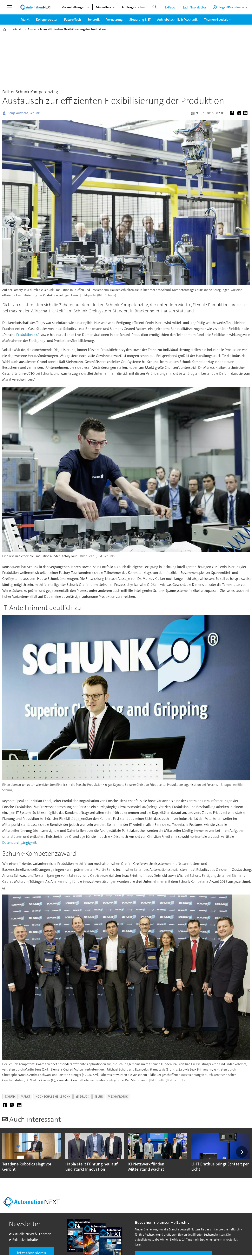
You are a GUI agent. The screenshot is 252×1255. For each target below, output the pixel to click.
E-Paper (171, 7)
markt (25, 1096)
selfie (98, 1096)
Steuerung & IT (140, 19)
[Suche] (154, 7)
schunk (10, 1096)
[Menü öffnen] (9, 7)
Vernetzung (114, 19)
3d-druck (82, 1096)
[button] (241, 1152)
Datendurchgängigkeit (19, 842)
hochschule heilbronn (53, 1096)
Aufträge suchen (133, 7)
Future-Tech (72, 19)
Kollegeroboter (47, 19)
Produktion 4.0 (27, 334)
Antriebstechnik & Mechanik (177, 19)
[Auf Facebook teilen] (233, 113)
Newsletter (198, 7)
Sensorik (93, 19)
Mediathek (103, 7)
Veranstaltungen (73, 7)
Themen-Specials (216, 19)
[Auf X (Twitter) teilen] (240, 113)
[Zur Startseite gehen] (35, 7)
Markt (25, 19)
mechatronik (118, 1096)
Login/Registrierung (233, 7)
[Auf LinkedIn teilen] (246, 113)
